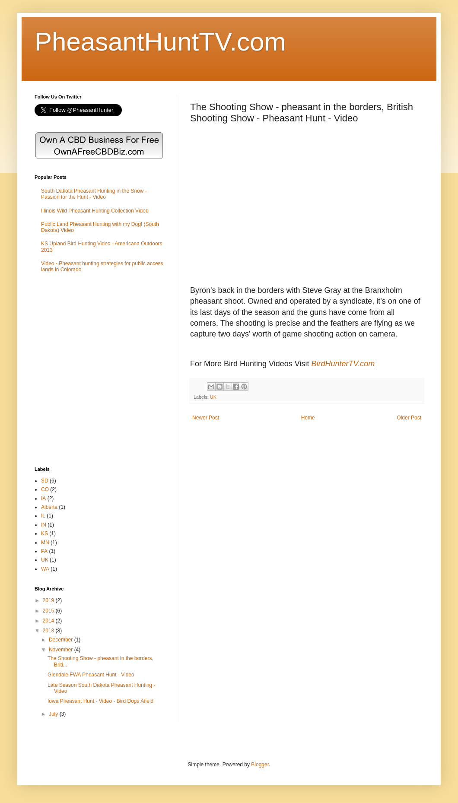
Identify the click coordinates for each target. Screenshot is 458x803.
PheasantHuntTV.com (160, 41)
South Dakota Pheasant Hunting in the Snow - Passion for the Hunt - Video (94, 194)
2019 (49, 600)
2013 (49, 631)
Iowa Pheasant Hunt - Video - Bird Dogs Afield (100, 701)
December (61, 640)
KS (44, 533)
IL (43, 516)
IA (43, 498)
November (61, 650)
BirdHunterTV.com (343, 363)
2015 (49, 611)
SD (44, 481)
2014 (49, 621)
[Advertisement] (81, 370)
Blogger (260, 765)
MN (45, 543)
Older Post (409, 418)
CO (45, 489)
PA (44, 551)
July (54, 714)
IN (43, 525)
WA (45, 569)
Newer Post (205, 418)
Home (308, 418)
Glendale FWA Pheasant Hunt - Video (91, 675)
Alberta (49, 507)
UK (213, 397)
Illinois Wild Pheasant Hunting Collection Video (95, 211)
